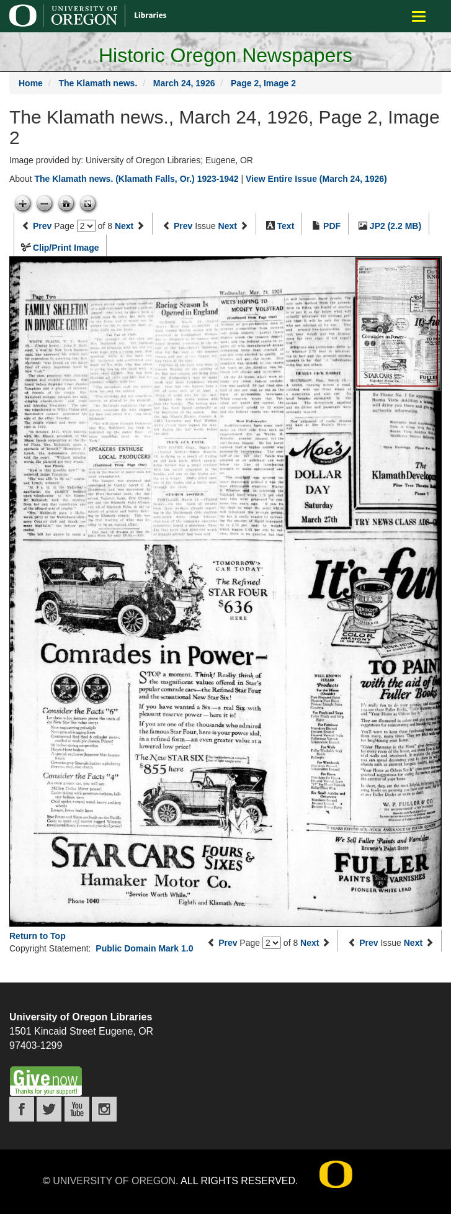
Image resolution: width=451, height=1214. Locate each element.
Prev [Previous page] (42, 226)
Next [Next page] (124, 226)
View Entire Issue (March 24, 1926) (316, 179)
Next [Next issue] (227, 226)
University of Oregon (114, 1181)
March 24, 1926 (184, 83)
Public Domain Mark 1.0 (144, 948)
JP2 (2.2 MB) (395, 226)
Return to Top (37, 936)
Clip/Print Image (66, 248)
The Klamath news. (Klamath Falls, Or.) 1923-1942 (136, 179)
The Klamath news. (97, 83)
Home (31, 83)
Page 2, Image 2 (263, 83)
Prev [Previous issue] (183, 226)
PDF (332, 226)
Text (286, 226)
